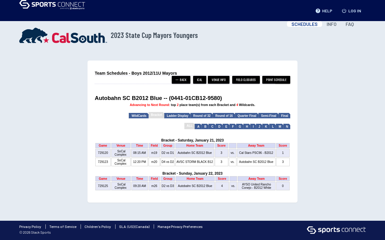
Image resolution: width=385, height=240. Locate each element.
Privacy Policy (30, 226)
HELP (323, 10)
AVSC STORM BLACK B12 (195, 162)
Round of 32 (202, 115)
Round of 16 (224, 115)
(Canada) (142, 226)
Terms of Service (62, 226)
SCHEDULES (304, 24)
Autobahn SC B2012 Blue (194, 152)
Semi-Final (268, 115)
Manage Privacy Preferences (180, 226)
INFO (332, 24)
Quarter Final (247, 115)
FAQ (350, 24)
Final (284, 115)
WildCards (138, 115)
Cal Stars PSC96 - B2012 (256, 152)
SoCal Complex (121, 153)
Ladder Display (178, 115)
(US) (131, 226)
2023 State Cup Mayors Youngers (108, 35)
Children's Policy (98, 226)
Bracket (156, 115)
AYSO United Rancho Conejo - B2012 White (256, 186)
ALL (189, 125)
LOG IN (351, 10)
